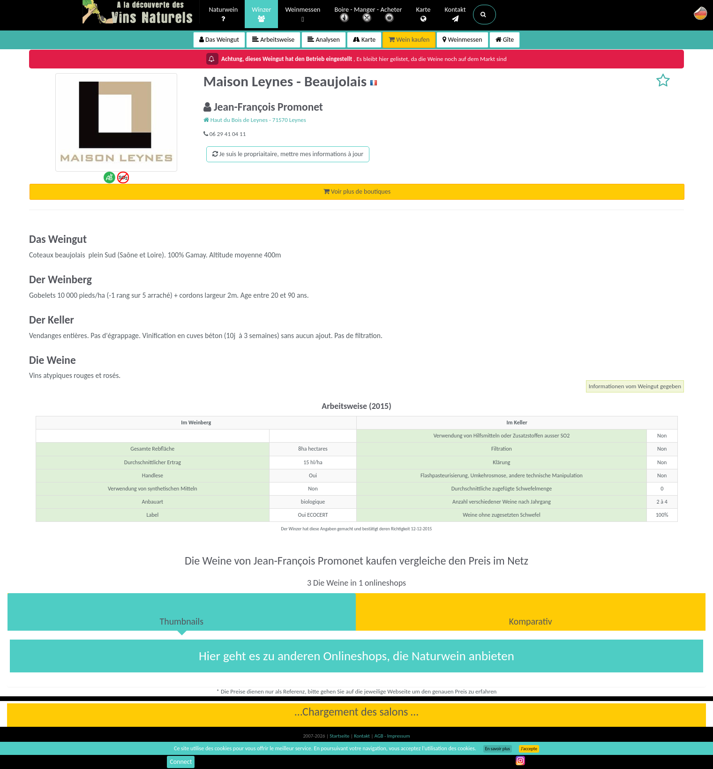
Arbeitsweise (273, 40)
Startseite (340, 736)
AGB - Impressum (392, 736)
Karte (423, 14)
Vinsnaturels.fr (141, 12)
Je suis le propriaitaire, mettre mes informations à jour (287, 154)
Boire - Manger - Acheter (368, 15)
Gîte (504, 40)
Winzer (261, 14)
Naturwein (223, 14)
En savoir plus (497, 749)
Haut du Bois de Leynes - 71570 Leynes (254, 119)
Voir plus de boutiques (356, 192)
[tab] (182, 612)
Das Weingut (219, 40)
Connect (181, 762)
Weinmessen (302, 14)
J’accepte (529, 749)
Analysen (324, 40)
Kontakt (454, 14)
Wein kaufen (409, 40)
